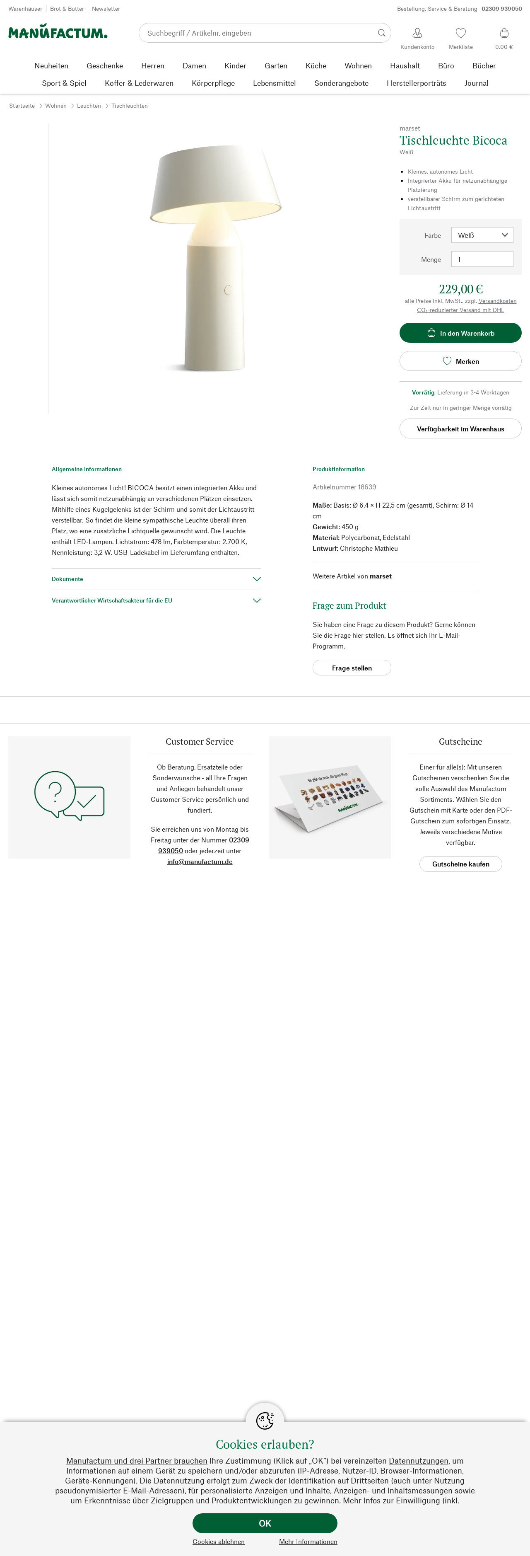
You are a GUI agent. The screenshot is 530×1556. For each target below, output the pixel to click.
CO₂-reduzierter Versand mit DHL (460, 309)
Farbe (432, 235)
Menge (431, 259)
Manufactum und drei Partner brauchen (136, 1460)
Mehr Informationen (308, 1541)
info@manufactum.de (200, 861)
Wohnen (56, 105)
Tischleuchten (129, 105)
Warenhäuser (25, 8)
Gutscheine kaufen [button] (460, 864)
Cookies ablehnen (219, 1541)
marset (381, 576)
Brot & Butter (67, 8)
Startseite (22, 105)
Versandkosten (498, 300)
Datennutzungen (418, 1460)
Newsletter (106, 8)
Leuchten (89, 105)
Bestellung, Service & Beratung (459, 8)
